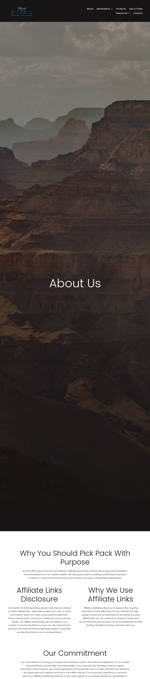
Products (121, 9)
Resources (121, 13)
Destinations (103, 9)
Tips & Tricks (136, 9)
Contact (138, 13)
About (90, 9)
